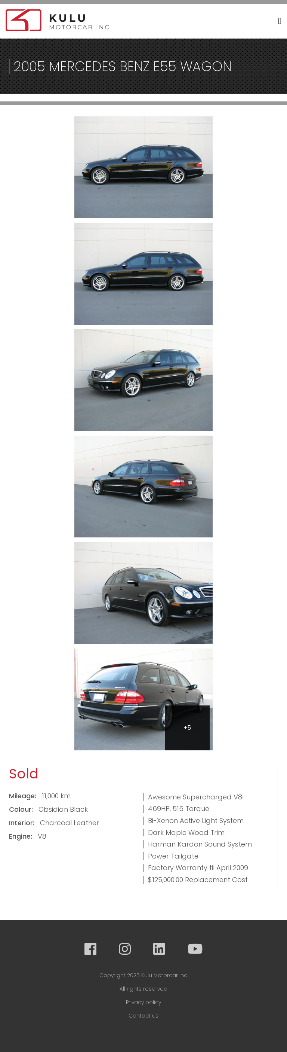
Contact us (143, 1015)
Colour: (22, 809)
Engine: (21, 836)
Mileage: (23, 796)
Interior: (22, 822)
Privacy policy (143, 1002)
